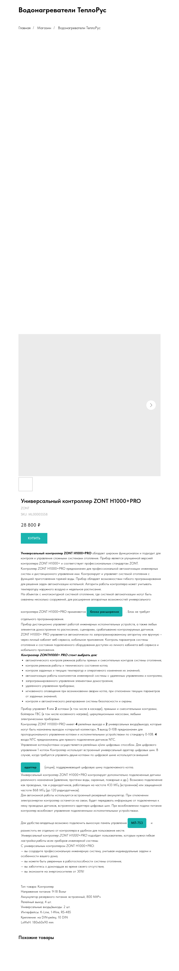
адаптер (30, 767)
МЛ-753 (137, 823)
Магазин (44, 28)
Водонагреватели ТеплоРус (79, 28)
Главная (24, 28)
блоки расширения (104, 611)
